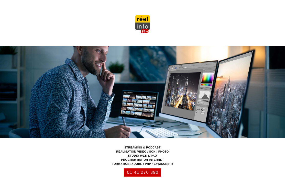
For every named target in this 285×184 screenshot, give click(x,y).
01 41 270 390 (142, 172)
